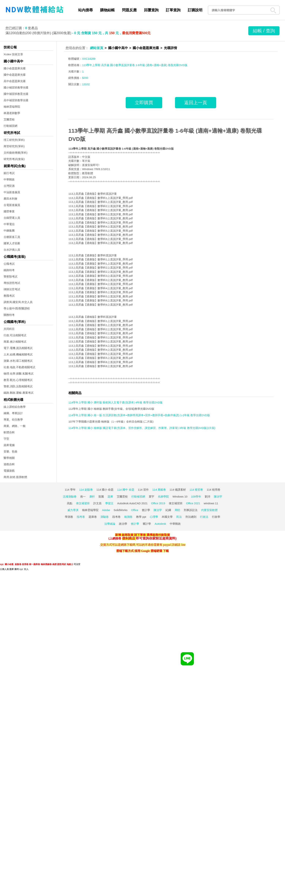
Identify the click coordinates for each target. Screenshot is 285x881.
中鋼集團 (9, 230)
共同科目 (9, 328)
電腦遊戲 (9, 470)
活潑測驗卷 (70, 496)
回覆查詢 (151, 10)
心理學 (154, 516)
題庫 (110, 496)
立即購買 (144, 102)
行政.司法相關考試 (15, 335)
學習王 (109, 503)
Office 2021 (193, 503)
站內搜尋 (85, 10)
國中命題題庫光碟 (15, 74)
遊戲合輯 (9, 464)
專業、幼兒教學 (13, 419)
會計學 (146, 510)
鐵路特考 (9, 270)
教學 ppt (141, 516)
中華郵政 (9, 179)
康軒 (92, 496)
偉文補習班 (83, 503)
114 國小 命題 (104, 489)
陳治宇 (218, 496)
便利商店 (128, 538)
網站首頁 (96, 48)
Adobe (106, 510)
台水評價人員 (12, 249)
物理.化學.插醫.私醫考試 (18, 373)
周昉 (177, 510)
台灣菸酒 (9, 185)
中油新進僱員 (12, 192)
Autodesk (160, 523)
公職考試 (9, 263)
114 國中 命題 (125, 489)
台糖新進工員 (12, 236)
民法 (179, 516)
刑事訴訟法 (190, 510)
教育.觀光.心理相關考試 (18, 379)
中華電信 (9, 224)
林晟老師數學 (12, 113)
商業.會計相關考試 (15, 341)
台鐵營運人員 (12, 217)
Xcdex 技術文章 (13, 54)
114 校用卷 (213, 489)
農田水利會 (10, 198)
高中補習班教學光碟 (16, 100)
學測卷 (69, 516)
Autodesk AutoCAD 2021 (132, 503)
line (183, 544)
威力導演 (72, 510)
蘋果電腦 (9, 445)
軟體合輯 (9, 432)
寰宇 (151, 496)
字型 (6, 438)
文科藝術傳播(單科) (15, 152)
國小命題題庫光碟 (15, 68)
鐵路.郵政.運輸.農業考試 (18, 392)
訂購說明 (195, 10)
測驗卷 (104, 516)
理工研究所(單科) (14, 139)
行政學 (216, 516)
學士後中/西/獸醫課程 (17, 308)
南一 (83, 496)
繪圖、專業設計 (13, 413)
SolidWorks (121, 510)
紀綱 (168, 510)
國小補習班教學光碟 (16, 87)
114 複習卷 (196, 489)
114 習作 (143, 489)
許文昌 (97, 503)
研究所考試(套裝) (14, 159)
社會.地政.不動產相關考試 (19, 367)
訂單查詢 (173, 10)
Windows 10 (179, 496)
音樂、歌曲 (10, 451)
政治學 (123, 523)
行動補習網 (10, 125)
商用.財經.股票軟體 (15, 477)
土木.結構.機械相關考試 (18, 354)
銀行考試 (9, 173)
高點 (69, 503)
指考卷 (81, 516)
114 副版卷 (86, 489)
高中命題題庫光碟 (15, 81)
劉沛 (207, 496)
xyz (1, 564)
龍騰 (101, 496)
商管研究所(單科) (14, 146)
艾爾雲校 (9, 119)
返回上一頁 (195, 102)
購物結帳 (107, 10)
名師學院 (163, 496)
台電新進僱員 (12, 205)
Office (134, 510)
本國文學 (167, 516)
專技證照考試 (12, 282)
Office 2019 (158, 503)
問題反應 (129, 10)
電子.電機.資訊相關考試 (18, 348)
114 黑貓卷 (159, 489)
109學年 (196, 496)
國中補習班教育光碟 (16, 93)
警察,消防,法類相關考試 (18, 386)
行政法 (204, 516)
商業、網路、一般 (15, 425)
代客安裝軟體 (209, 510)
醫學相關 (9, 457)
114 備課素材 (178, 489)
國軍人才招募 (12, 243)
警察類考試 (10, 276)
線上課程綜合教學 (15, 406)
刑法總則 (190, 516)
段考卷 (116, 516)
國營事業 (9, 211)
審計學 (147, 523)
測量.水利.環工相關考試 (18, 360)
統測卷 (128, 516)
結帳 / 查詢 (264, 30)
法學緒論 (109, 523)
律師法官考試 (12, 289)
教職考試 (9, 295)
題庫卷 (93, 516)
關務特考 (9, 314)
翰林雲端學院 (12, 106)
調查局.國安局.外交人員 (18, 302)
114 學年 (70, 489)
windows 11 (211, 503)
